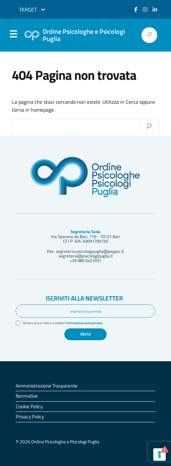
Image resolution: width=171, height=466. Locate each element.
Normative (27, 396)
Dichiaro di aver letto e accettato (62, 323)
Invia (85, 334)
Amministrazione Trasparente (46, 385)
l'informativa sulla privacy (83, 323)
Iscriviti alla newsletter (84, 298)
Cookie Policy (29, 406)
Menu (13, 35)
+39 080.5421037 (85, 260)
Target (32, 9)
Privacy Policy (30, 416)
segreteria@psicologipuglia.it (85, 256)
